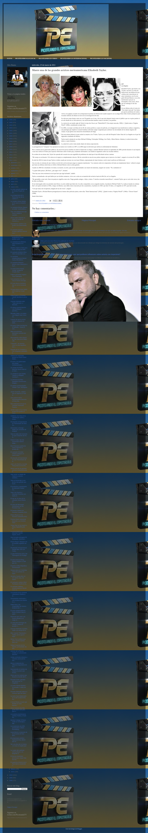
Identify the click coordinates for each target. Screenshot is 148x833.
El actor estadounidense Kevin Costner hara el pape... (18, 612)
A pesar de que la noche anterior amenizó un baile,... (18, 321)
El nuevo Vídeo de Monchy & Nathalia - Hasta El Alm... (19, 327)
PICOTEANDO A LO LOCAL (25, 58)
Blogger (79, 829)
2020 (11, 136)
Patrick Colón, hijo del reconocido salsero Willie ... (17, 441)
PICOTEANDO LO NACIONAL (101, 58)
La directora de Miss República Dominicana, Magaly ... (18, 381)
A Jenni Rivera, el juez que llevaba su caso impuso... (19, 703)
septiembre (14, 170)
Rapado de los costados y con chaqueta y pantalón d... (19, 351)
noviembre (14, 165)
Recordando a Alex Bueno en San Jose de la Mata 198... (19, 339)
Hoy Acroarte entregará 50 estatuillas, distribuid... (19, 538)
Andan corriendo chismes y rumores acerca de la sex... (19, 658)
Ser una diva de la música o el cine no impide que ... (18, 745)
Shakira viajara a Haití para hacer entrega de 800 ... (19, 248)
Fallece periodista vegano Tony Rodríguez (18, 275)
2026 (11, 119)
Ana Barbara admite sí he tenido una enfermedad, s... (19, 225)
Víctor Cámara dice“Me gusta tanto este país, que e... (18, 709)
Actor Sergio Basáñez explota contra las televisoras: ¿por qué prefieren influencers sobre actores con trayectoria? (76, 254)
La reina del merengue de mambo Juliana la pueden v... (18, 624)
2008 (11, 780)
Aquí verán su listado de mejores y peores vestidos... (18, 476)
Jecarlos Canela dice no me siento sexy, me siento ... (18, 577)
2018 (11, 141)
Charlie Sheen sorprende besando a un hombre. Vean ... (18, 520)
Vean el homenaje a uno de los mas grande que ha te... (18, 482)
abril (12, 184)
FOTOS (9, 58)
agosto (13, 173)
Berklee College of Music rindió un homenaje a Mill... (18, 721)
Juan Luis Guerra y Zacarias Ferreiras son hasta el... (18, 494)
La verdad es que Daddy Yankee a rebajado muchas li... (18, 375)
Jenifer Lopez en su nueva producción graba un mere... (19, 411)
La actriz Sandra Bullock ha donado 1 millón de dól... (18, 687)
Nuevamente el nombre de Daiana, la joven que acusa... (19, 670)
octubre (13, 168)
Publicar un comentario (42, 212)
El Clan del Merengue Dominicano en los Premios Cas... (17, 506)
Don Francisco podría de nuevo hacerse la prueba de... (18, 447)
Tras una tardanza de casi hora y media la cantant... (19, 213)
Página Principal (89, 220)
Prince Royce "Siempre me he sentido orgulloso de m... (19, 543)
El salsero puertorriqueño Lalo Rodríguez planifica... (18, 309)
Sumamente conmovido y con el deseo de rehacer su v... (19, 600)
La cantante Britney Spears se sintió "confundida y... (19, 208)
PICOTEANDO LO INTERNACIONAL (73, 58)
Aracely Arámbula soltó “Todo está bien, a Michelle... (18, 303)
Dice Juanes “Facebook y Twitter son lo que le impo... (18, 634)
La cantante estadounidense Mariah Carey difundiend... (18, 258)
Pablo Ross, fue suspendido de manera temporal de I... (18, 606)
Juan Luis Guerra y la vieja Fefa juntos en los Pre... (19, 464)
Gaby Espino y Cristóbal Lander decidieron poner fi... (19, 297)
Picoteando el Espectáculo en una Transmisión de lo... (19, 459)
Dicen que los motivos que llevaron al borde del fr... (19, 676)
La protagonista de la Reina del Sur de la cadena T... (17, 196)
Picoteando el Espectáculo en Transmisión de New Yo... (19, 423)
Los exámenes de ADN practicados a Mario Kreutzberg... (18, 727)
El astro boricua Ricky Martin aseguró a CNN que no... (18, 561)
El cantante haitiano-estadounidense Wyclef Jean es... (18, 588)
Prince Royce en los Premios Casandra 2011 (19, 515)
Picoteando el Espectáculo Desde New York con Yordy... (19, 549)
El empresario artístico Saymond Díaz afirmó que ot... (18, 739)
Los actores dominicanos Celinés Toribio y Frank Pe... (18, 715)
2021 (11, 133)
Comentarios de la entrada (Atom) (51, 224)
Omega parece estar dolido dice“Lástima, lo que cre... (19, 291)
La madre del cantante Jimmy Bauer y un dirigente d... (17, 751)
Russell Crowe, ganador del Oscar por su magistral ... (18, 681)
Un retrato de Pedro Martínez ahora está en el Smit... (18, 369)
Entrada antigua (134, 220)
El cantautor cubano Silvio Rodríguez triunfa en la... (19, 583)
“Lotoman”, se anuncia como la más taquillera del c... (18, 345)
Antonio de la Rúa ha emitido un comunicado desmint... (18, 652)
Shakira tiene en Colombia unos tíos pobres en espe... (19, 571)
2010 (11, 775)
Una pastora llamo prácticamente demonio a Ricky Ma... (18, 399)
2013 (11, 155)
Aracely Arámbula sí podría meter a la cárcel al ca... (19, 629)
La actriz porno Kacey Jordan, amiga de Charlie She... (17, 270)
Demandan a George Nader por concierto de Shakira (18, 429)
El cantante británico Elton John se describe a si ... (19, 253)
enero (13, 771)
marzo (13, 187)
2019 (11, 138)
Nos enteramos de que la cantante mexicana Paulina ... (18, 405)
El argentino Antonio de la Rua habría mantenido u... (18, 763)
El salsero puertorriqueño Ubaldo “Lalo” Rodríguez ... (19, 387)
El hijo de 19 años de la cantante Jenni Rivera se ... (18, 500)
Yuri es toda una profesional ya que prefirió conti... (17, 237)
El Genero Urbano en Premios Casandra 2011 (19, 511)
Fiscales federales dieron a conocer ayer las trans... (19, 692)
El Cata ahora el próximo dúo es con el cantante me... (18, 285)
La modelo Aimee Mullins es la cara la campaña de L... (18, 203)
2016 (11, 146)
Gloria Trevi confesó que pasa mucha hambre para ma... (18, 640)
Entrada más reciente (41, 220)
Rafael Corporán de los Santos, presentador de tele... (18, 646)
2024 (11, 125)
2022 (11, 130)
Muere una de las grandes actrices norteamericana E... (19, 470)
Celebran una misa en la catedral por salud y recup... (18, 417)
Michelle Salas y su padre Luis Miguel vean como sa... (18, 315)
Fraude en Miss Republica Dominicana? (19, 566)
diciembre (14, 162)
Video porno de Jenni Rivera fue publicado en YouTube (57, 241)
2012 (11, 157)
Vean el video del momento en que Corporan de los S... (19, 435)
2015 (11, 149)
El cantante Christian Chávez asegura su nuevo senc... (17, 453)
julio (12, 176)
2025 (11, 122)
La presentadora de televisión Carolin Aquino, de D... (17, 533)
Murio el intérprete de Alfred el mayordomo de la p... (19, 664)
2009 (11, 778)
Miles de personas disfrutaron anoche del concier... (18, 333)
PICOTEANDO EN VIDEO (48, 58)
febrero (13, 769)
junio (12, 179)
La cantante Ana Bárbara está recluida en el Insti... (18, 243)
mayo (13, 181)
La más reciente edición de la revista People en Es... (19, 191)
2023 (11, 128)
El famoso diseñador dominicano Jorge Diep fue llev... (18, 757)
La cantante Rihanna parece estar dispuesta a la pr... (19, 264)
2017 (11, 144)
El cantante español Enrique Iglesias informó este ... (19, 231)
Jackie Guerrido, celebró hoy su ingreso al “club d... (18, 393)
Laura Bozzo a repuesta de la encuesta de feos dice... (19, 733)
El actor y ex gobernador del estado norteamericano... (18, 363)
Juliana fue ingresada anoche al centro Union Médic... (18, 357)
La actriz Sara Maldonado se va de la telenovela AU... (18, 697)
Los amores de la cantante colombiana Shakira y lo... (19, 594)
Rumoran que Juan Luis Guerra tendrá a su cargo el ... (18, 618)
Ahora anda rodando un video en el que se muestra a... (18, 219)
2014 (11, 152)
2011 (11, 160)
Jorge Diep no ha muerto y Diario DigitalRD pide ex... (19, 527)
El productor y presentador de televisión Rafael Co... (19, 488)
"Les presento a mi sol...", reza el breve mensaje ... (19, 279)
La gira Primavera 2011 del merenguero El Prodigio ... (19, 555)
